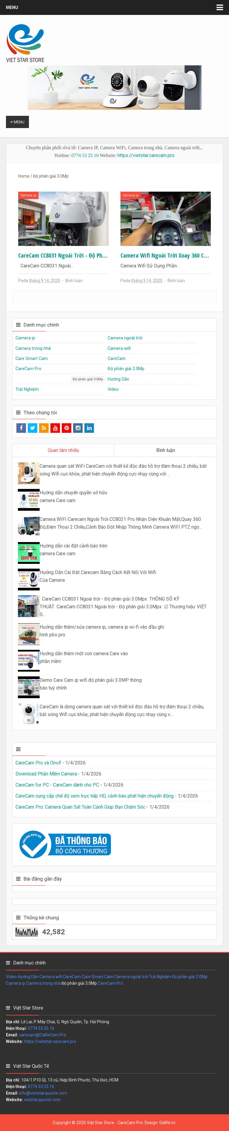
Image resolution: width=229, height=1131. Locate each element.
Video (113, 389)
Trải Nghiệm (27, 389)
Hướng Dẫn (118, 379)
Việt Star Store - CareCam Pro (115, 1122)
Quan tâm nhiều (63, 450)
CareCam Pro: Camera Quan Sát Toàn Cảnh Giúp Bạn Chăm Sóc (80, 807)
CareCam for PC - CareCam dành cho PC (57, 785)
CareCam (117, 358)
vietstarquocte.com (42, 1099)
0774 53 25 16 (85, 155)
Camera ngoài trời (125, 338)
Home (24, 176)
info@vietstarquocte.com (43, 1093)
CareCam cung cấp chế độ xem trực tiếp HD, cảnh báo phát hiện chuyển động (95, 796)
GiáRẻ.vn (167, 1122)
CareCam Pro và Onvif (38, 763)
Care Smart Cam (32, 358)
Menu (12, 7)
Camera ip (28, 195)
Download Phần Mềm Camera (46, 774)
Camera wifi (119, 348)
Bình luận (74, 280)
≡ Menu (17, 122)
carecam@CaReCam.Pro (42, 1034)
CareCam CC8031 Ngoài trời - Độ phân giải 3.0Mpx (77, 255)
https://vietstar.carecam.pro (145, 155)
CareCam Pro (28, 368)
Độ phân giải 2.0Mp (126, 368)
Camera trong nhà (33, 348)
